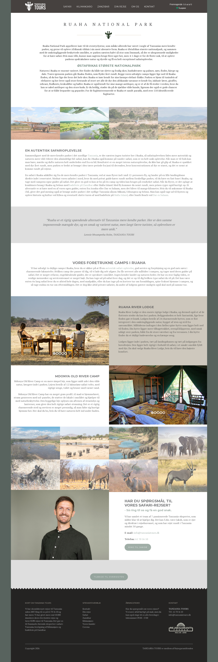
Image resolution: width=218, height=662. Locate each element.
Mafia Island (121, 199)
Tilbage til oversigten (109, 581)
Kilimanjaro (52, 626)
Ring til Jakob (144, 547)
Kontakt (86, 608)
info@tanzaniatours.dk (153, 532)
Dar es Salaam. (161, 199)
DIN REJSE (120, 6)
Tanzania (93, 159)
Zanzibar (103, 6)
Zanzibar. (41, 629)
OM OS (135, 6)
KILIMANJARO (84, 6)
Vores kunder (89, 623)
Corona (86, 626)
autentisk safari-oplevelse (119, 272)
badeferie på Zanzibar (81, 189)
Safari (67, 6)
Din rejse (87, 611)
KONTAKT (149, 6)
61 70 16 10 (148, 539)
